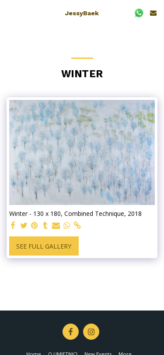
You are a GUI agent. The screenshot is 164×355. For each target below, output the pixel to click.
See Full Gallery (43, 246)
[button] (9, 12)
